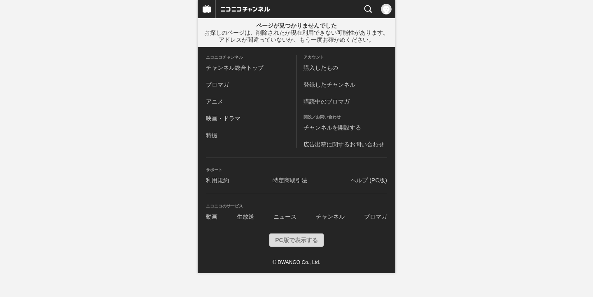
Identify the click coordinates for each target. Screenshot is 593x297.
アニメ (214, 101)
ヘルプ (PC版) (368, 180)
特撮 (211, 135)
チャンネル (330, 216)
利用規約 (217, 180)
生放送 (245, 216)
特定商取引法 (290, 180)
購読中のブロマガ (327, 101)
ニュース (284, 216)
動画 (211, 216)
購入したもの (321, 67)
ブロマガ (217, 84)
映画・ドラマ (223, 118)
